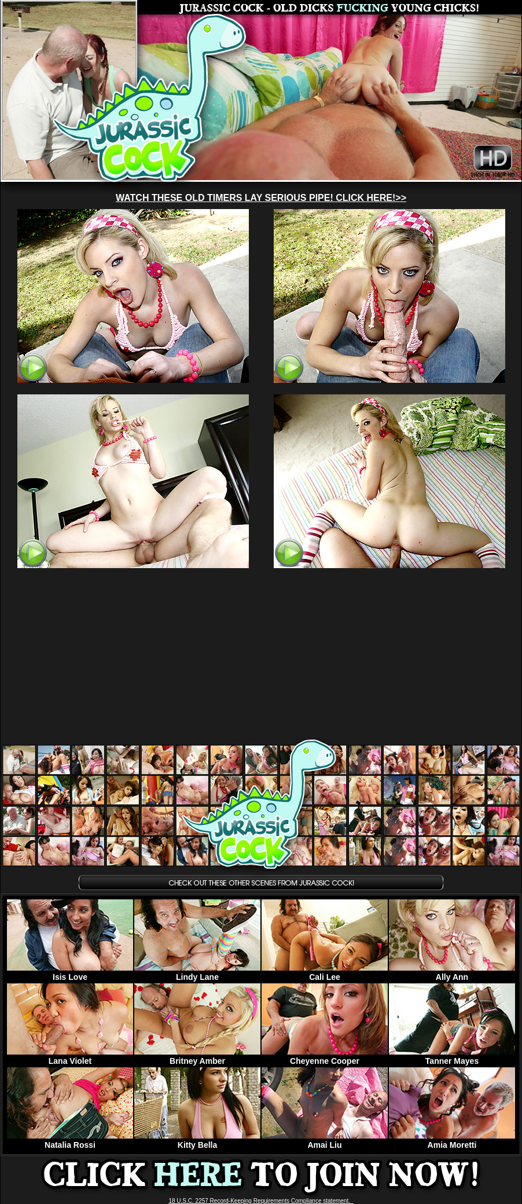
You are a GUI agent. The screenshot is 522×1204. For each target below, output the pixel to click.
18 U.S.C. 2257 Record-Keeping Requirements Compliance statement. (260, 1201)
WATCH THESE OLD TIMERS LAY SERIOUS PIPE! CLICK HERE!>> (261, 198)
